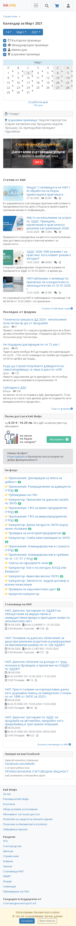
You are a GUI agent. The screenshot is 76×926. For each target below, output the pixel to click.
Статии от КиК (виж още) (57, 308)
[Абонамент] (57, 5)
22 (8, 87)
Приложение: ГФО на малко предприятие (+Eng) (36, 510)
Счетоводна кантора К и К (19, 903)
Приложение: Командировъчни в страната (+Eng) (37, 548)
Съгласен (27, 921)
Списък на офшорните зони (28, 563)
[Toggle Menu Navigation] (36, 5)
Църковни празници (24, 54)
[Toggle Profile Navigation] (68, 5)
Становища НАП (13, 871)
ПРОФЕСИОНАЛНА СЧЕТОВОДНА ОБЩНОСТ (37, 771)
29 (8, 92)
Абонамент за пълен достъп (21, 814)
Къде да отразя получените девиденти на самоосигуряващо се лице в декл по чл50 (33, 367)
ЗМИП (7, 876)
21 (67, 83)
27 (57, 87)
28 (67, 87)
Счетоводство (12, 846)
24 (28, 87)
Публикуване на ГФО (21, 495)
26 (47, 87)
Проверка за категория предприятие (35, 533)
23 (18, 87)
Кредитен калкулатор (22, 594)
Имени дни (17, 50)
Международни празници (28, 45)
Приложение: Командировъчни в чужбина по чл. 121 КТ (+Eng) (37, 556)
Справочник (10, 16)
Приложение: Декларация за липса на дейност (33, 480)
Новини (8, 861)
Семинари (9, 886)
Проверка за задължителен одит (32, 589)
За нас (7, 794)
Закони (7, 866)
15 (8, 83)
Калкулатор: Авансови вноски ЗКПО (34, 576)
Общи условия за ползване (20, 809)
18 (38, 83)
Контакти (9, 804)
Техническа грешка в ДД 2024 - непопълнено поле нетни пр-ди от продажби (35, 321)
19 (47, 83)
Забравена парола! (15, 829)
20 (57, 83)
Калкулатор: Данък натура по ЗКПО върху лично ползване (36, 526)
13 (57, 78)
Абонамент (59, 439)
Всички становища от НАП (54, 744)
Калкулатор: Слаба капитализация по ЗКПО (37, 539)
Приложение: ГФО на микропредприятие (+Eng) (36, 518)
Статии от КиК (14, 180)
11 (38, 78)
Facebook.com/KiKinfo (20, 764)
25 (38, 87)
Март (20, 32)
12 (47, 78)
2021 (34, 32)
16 (18, 83)
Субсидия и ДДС (15, 387)
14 (7, 32)
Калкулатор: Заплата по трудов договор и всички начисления (37, 582)
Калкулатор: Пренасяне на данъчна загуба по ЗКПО (36, 501)
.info (9, 5)
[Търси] (46, 4)
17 (28, 83)
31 (28, 92)
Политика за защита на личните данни (27, 819)
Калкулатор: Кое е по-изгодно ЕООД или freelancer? (35, 569)
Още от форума (62, 408)
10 (28, 78)
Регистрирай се (17, 456)
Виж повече (47, 921)
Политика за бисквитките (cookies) (25, 824)
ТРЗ (5, 841)
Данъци (8, 851)
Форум (7, 881)
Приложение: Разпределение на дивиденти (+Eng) (38, 488)
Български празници (24, 40)
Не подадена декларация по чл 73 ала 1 (31, 344)
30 (18, 92)
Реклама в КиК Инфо (16, 799)
